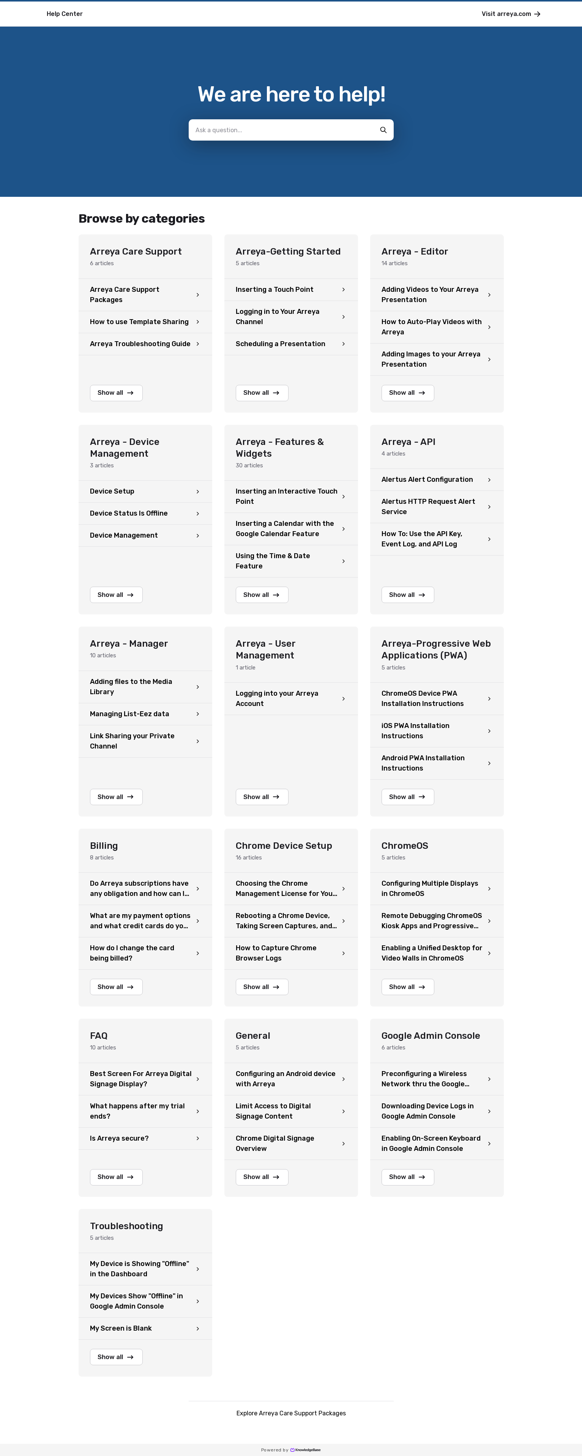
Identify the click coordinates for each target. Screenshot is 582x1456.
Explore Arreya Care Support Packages (291, 1420)
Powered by (291, 1450)
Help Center (65, 13)
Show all (119, 393)
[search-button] (383, 129)
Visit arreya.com (512, 14)
